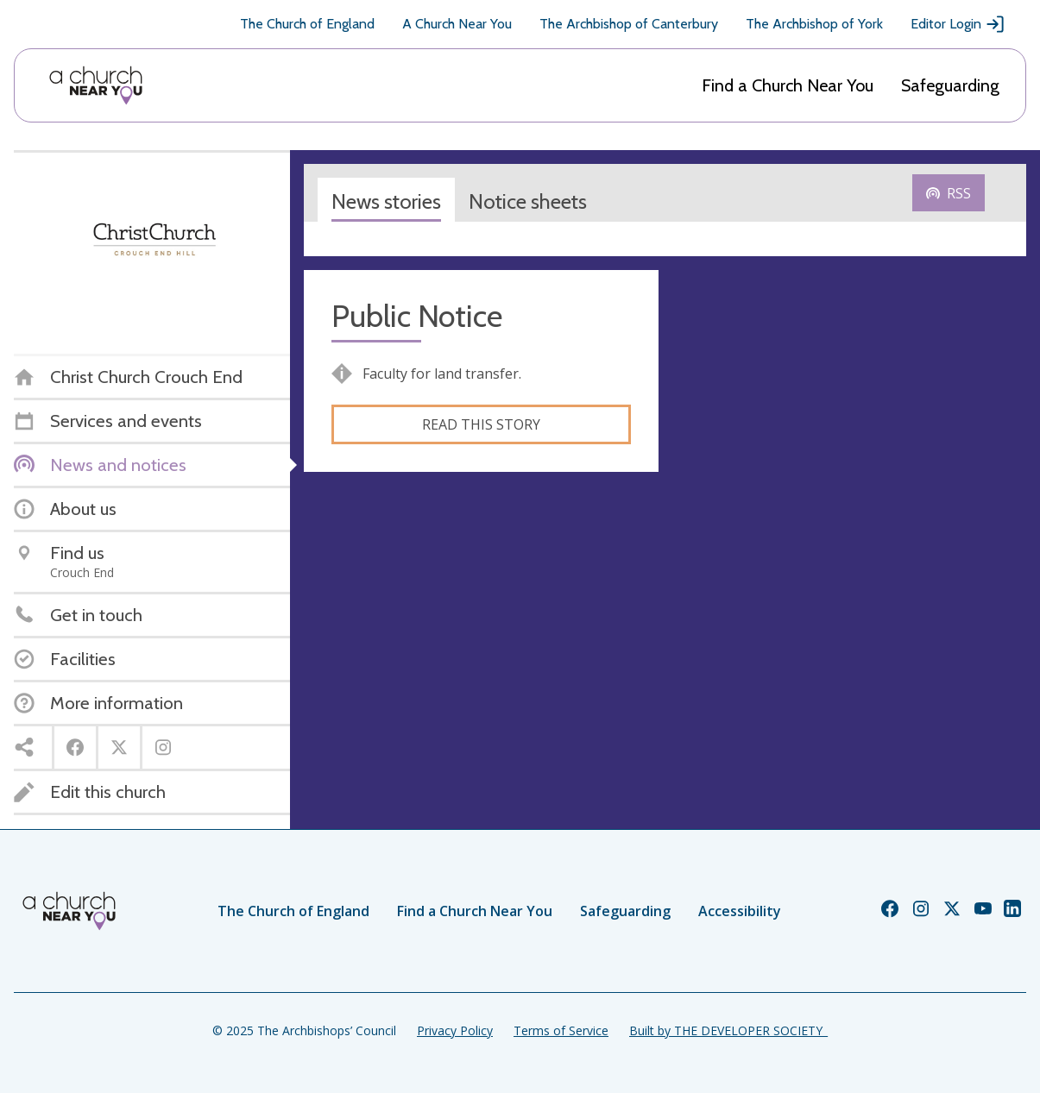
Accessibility (739, 910)
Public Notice (416, 316)
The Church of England (307, 24)
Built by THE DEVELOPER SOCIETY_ (728, 1030)
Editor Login (958, 24)
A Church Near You (457, 24)
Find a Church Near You (787, 85)
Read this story (481, 424)
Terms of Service (561, 1030)
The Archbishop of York (814, 24)
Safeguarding (950, 85)
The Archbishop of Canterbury (628, 24)
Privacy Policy (455, 1030)
